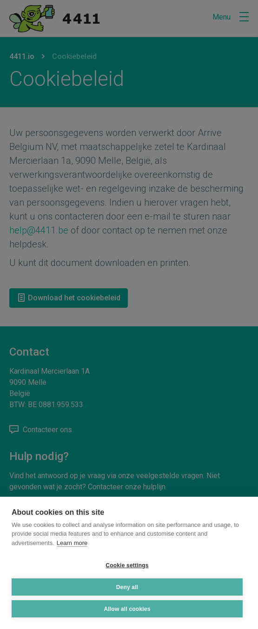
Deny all (127, 587)
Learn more (72, 542)
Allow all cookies (127, 609)
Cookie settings (127, 565)
